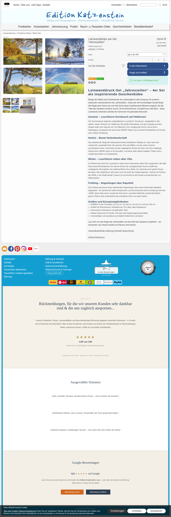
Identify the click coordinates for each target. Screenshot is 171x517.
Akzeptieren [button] (156, 511)
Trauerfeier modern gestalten (18, 273)
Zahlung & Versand (54, 259)
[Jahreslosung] (59, 26)
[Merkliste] (123, 5)
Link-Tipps (36, 5)
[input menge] (158, 60)
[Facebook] (11, 249)
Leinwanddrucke (9, 33)
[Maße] (146, 54)
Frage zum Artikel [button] (138, 72)
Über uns (25, 5)
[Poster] (74, 26)
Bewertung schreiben (98, 492)
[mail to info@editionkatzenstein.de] (4, 249)
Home (16, 5)
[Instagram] (24, 249)
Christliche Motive (24, 33)
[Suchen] (148, 4)
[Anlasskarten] (41, 26)
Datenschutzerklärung (56, 266)
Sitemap (8, 276)
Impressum (9, 259)
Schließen (137, 511)
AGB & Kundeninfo (54, 262)
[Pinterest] (17, 249)
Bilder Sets (37, 33)
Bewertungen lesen (72, 492)
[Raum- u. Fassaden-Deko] (95, 26)
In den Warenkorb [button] (138, 66)
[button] (160, 5)
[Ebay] (36, 249)
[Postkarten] (24, 26)
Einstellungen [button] (117, 511)
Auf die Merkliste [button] (96, 66)
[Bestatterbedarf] (143, 26)
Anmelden (116, 5)
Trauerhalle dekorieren (15, 269)
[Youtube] (30, 249)
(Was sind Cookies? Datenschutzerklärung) (20, 511)
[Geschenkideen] (122, 26)
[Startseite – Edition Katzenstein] (7, 3)
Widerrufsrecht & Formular (58, 269)
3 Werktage (96, 49)
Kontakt (46, 5)
